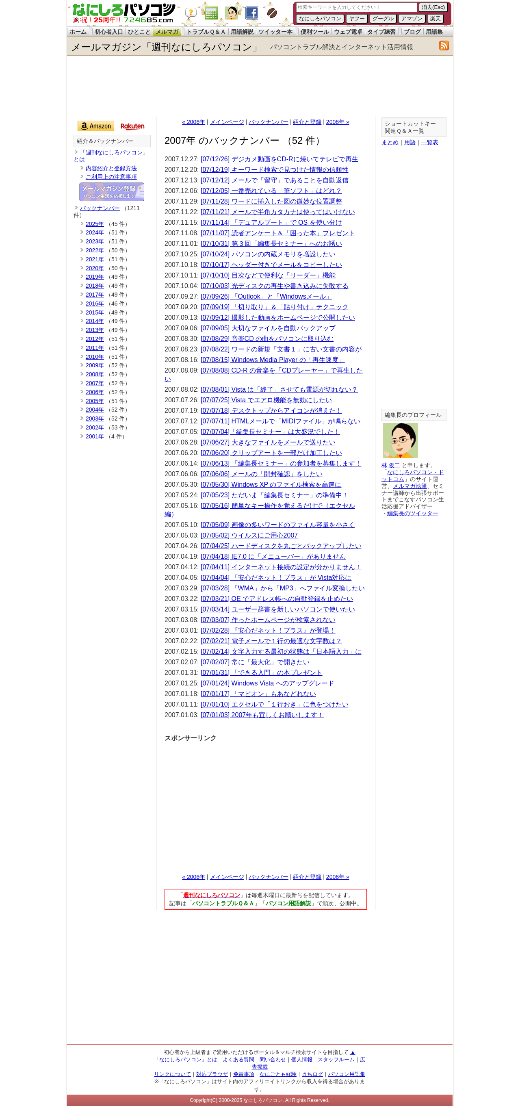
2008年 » (337, 122)
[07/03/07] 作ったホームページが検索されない (268, 619)
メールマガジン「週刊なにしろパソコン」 (166, 46)
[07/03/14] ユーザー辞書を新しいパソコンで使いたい (278, 609)
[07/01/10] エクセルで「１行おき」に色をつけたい (275, 704)
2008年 (95, 374)
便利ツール (315, 31)
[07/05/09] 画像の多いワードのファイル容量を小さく (278, 524)
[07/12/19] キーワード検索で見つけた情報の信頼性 (275, 169)
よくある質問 (238, 1059)
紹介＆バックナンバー (105, 141)
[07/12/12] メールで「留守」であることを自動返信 (275, 180)
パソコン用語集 (346, 1074)
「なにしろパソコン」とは (185, 1059)
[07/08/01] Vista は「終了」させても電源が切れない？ (279, 389)
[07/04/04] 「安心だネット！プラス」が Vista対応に (276, 577)
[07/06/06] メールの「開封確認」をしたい (262, 474)
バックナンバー (268, 122)
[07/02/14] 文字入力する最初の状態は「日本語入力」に (281, 651)
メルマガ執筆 (410, 486)
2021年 (95, 259)
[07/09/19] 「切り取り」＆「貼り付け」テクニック (275, 307)
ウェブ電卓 (348, 31)
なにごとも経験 (278, 1074)
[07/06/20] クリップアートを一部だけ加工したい (271, 452)
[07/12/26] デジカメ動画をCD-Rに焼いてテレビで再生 (279, 159)
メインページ (227, 122)
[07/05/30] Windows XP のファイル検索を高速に (271, 484)
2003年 (95, 418)
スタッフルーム (336, 1059)
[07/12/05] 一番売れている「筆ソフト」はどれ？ (271, 190)
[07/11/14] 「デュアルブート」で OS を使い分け (271, 222)
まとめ (390, 142)
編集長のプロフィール (413, 415)
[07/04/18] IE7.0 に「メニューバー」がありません (273, 556)
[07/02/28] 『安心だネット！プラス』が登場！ (268, 630)
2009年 (95, 365)
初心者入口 (109, 31)
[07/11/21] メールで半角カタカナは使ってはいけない (278, 211)
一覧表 (429, 142)
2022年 (95, 250)
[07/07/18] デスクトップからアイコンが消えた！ (271, 410)
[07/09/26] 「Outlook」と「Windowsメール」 (266, 296)
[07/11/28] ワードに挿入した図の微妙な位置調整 (271, 201)
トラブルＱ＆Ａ (206, 31)
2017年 (95, 294)
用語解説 (242, 31)
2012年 (95, 339)
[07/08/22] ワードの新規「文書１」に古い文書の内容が (281, 349)
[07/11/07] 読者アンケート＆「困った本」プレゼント (278, 233)
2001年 (95, 436)
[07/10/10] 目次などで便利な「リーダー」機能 (268, 275)
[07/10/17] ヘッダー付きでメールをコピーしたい (271, 264)
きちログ (312, 1074)
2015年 (95, 312)
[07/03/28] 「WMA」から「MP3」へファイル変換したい (283, 588)
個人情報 (301, 1059)
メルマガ (167, 31)
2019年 (95, 276)
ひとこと (139, 31)
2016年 (95, 303)
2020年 (95, 268)
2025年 (95, 224)
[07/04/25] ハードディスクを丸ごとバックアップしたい (281, 545)
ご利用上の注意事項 (111, 176)
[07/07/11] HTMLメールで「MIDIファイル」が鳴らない (280, 421)
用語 (410, 142)
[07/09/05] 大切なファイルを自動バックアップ (268, 328)
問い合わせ (273, 1059)
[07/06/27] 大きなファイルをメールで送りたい (268, 442)
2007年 (95, 383)
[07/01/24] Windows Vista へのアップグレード (267, 683)
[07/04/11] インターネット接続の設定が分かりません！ (281, 567)
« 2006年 (193, 122)
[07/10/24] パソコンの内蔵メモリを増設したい (268, 254)
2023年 (95, 241)
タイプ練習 (381, 31)
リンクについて (172, 1074)
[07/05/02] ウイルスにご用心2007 (249, 535)
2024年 (95, 232)
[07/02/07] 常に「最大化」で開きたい (255, 662)
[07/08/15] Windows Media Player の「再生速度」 (273, 359)
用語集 (434, 31)
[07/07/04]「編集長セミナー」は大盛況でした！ (270, 431)
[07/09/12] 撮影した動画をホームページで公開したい (278, 317)
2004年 (95, 409)
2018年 (95, 285)
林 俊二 (390, 465)
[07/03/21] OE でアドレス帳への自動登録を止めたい (277, 598)
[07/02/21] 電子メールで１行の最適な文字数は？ (271, 641)
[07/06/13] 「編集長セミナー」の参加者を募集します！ (281, 463)
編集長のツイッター (412, 513)
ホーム (78, 31)
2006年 (95, 392)
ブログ (412, 31)
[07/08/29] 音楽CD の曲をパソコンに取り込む (267, 338)
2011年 (95, 348)
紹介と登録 (307, 122)
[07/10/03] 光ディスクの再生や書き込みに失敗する (275, 285)
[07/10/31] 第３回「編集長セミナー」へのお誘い (271, 243)
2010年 (95, 356)
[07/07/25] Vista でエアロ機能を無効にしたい (266, 400)
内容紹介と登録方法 (111, 168)
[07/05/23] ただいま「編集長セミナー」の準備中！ (275, 495)
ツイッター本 (275, 31)
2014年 (95, 321)
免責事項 (243, 1074)
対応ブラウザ (212, 1074)
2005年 (95, 401)
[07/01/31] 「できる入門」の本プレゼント (262, 672)
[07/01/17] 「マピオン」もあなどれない (258, 693)
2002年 (95, 427)
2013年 (95, 330)
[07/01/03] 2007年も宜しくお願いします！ (262, 714)
